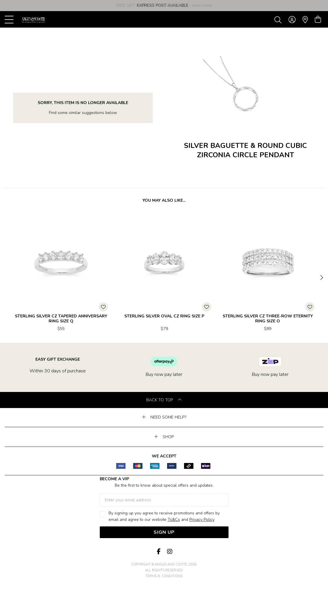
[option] (164, 5)
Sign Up (164, 532)
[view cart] (318, 19)
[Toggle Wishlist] (103, 307)
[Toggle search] (279, 19)
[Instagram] (169, 551)
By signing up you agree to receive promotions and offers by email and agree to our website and (164, 516)
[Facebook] (159, 551)
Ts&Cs (174, 519)
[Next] (321, 278)
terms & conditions (164, 576)
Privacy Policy (201, 519)
